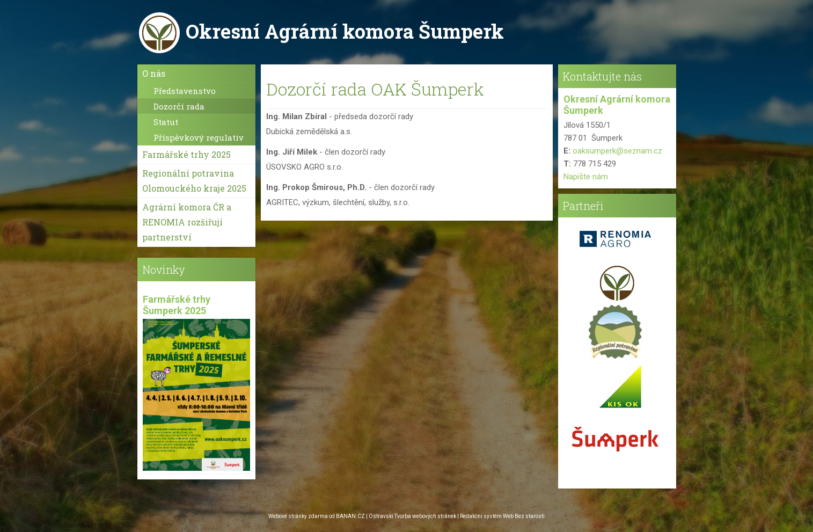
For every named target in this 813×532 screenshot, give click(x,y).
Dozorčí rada (178, 106)
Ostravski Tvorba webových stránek (412, 516)
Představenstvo (184, 90)
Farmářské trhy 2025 (186, 154)
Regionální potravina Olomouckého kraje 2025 (194, 180)
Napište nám (585, 176)
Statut (165, 121)
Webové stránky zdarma (298, 516)
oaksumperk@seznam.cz (617, 151)
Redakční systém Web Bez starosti (502, 516)
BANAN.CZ (350, 516)
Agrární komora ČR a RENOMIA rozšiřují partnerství (186, 222)
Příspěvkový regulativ (198, 137)
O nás (153, 73)
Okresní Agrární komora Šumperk (345, 31)
